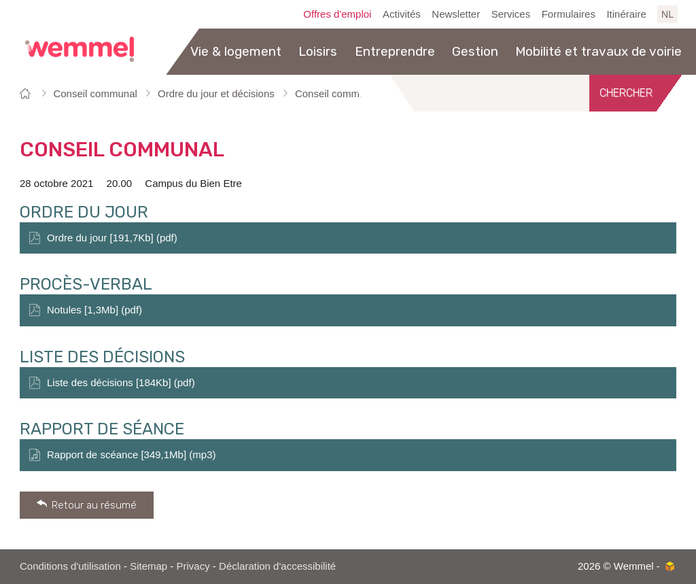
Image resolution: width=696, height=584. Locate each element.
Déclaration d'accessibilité (277, 566)
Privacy (193, 566)
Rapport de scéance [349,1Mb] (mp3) (131, 454)
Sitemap (148, 566)
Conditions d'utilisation (70, 566)
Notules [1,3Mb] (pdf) (94, 309)
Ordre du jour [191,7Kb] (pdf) (112, 237)
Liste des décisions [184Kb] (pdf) (121, 382)
